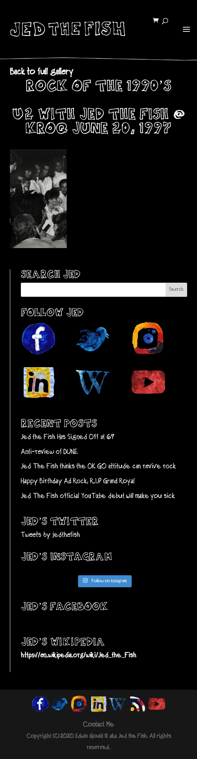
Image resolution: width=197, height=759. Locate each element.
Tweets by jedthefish (50, 535)
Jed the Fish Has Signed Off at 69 (67, 437)
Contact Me (98, 725)
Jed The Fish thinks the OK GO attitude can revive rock (98, 467)
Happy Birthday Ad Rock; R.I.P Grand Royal (78, 481)
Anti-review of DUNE (49, 452)
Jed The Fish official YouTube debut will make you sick (98, 496)
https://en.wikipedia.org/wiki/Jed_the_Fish (78, 656)
